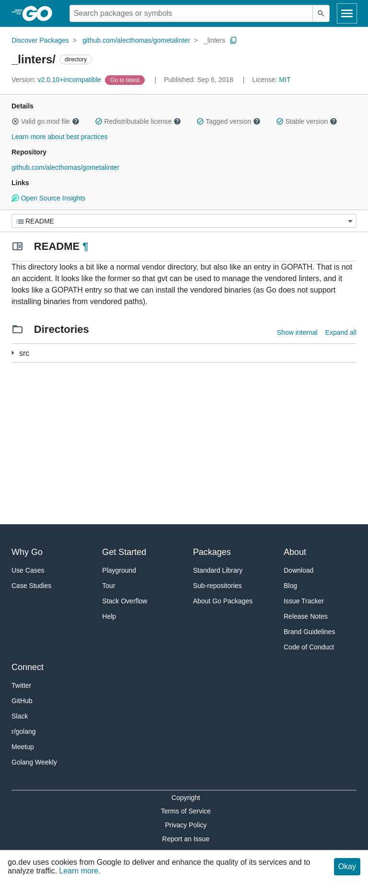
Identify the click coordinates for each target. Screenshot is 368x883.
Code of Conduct (309, 647)
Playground (119, 570)
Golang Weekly (34, 762)
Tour (108, 585)
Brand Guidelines (309, 632)
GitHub (22, 701)
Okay (347, 866)
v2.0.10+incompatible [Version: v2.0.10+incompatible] (57, 79)
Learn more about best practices (60, 137)
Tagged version (228, 121)
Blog (290, 585)
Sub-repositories (217, 585)
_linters (214, 40)
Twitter (21, 685)
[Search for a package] (191, 13)
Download (298, 570)
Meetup (23, 747)
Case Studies (31, 585)
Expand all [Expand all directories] (340, 332)
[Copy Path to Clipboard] (233, 40)
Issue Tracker (304, 601)
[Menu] (184, 221)
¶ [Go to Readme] (85, 246)
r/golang (24, 731)
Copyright (186, 797)
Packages (212, 552)
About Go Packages (223, 601)
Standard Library (218, 570)
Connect (28, 667)
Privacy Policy (186, 825)
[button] (15, 121)
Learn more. (79, 871)
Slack (20, 716)
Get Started (124, 552)
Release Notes (306, 616)
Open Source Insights (48, 198)
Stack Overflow (124, 601)
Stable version (306, 121)
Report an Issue (185, 839)
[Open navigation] (346, 13)
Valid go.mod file (46, 121)
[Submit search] (321, 13)
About (295, 552)
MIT (284, 79)
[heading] (40, 13)
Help (109, 616)
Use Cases (28, 570)
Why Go (27, 552)
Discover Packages (40, 40)
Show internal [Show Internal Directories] (297, 332)
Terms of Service (186, 811)
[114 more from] (13, 353)
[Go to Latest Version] (126, 79)
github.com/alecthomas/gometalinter (136, 40)
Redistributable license (138, 121)
